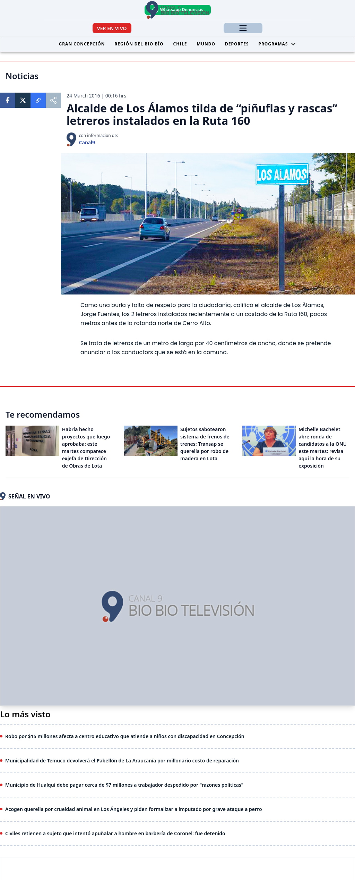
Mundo (206, 44)
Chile (180, 44)
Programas (277, 44)
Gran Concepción (82, 44)
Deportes (237, 44)
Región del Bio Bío (138, 44)
